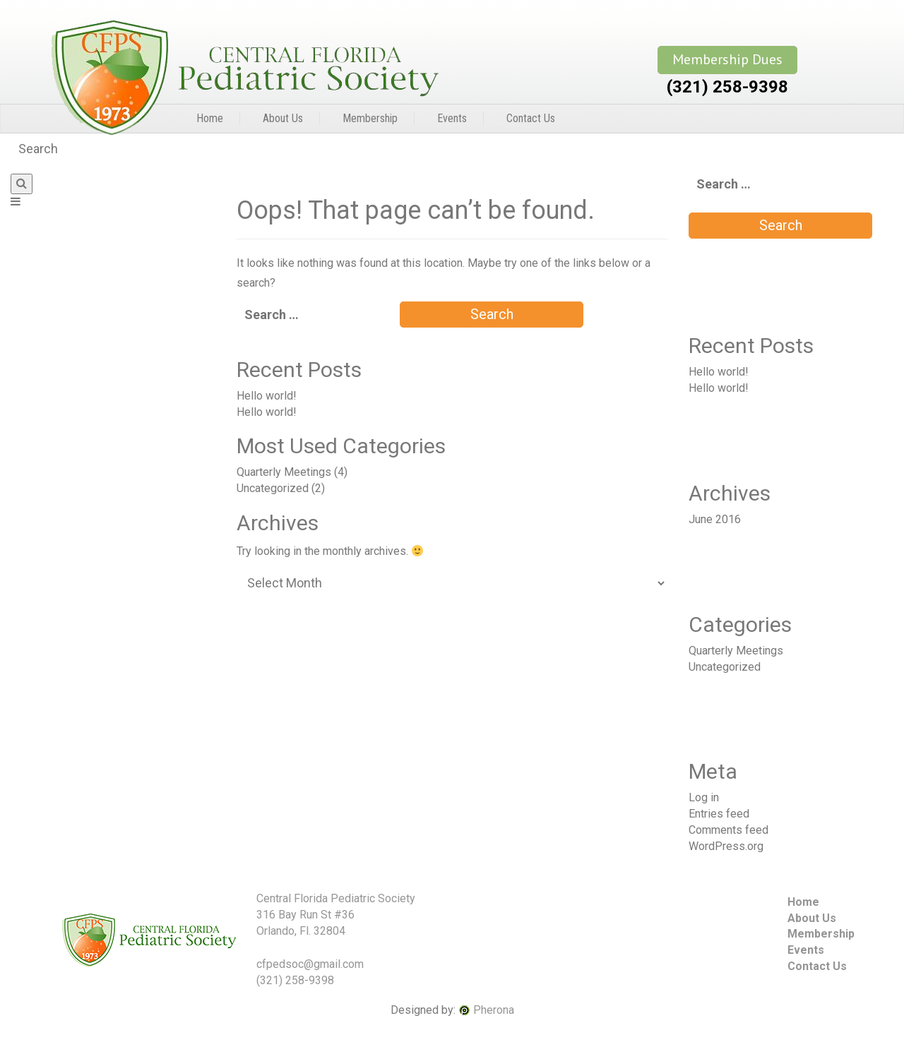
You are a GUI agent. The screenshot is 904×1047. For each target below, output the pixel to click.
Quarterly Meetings (284, 472)
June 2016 (715, 519)
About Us (283, 118)
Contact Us (530, 118)
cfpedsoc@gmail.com (310, 964)
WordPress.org (726, 846)
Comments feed (728, 830)
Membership (370, 118)
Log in (704, 797)
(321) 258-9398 (727, 87)
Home (209, 118)
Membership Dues (727, 59)
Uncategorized (273, 488)
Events (452, 118)
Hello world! (267, 395)
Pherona (493, 1010)
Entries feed (719, 813)
